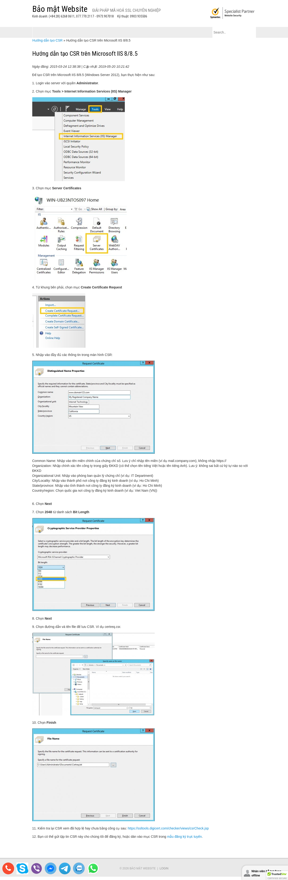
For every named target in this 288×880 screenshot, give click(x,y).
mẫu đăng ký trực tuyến (184, 836)
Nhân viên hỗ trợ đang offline (266, 873)
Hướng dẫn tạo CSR (47, 40)
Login (164, 868)
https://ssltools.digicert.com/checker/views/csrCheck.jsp (168, 828)
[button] (277, 875)
